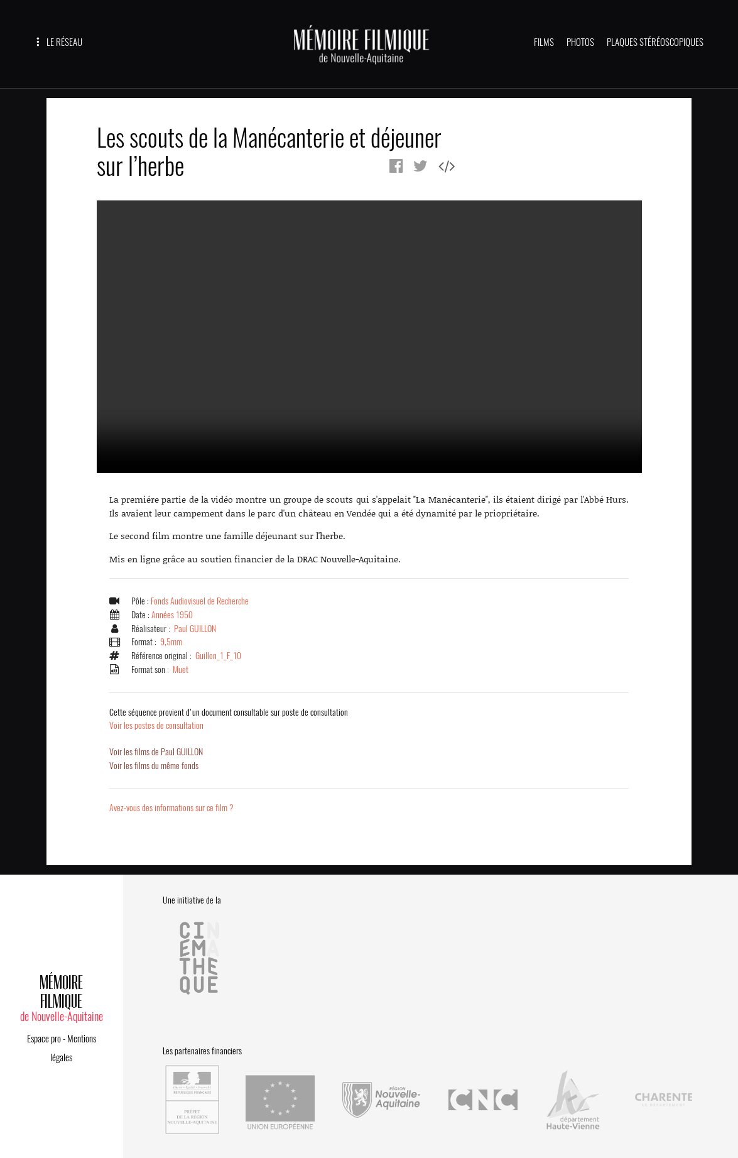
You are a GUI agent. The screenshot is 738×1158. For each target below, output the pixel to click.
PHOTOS (580, 42)
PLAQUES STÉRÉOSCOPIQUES (655, 42)
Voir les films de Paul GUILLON (158, 752)
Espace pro (44, 1035)
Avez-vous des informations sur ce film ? (173, 808)
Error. (369, 336)
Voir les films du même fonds (154, 765)
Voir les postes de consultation (230, 719)
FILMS (544, 42)
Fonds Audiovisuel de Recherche (201, 601)
